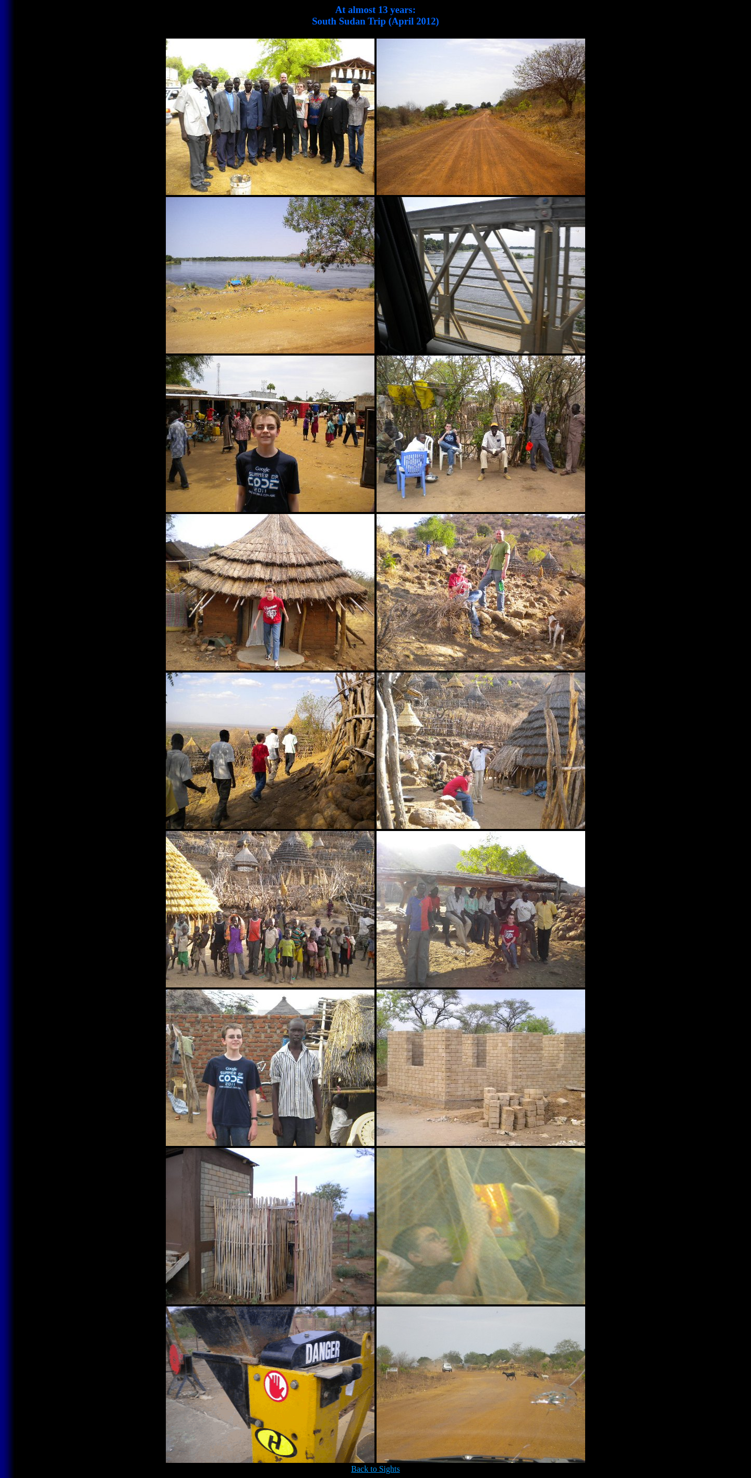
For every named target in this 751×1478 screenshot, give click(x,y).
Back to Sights (375, 1468)
